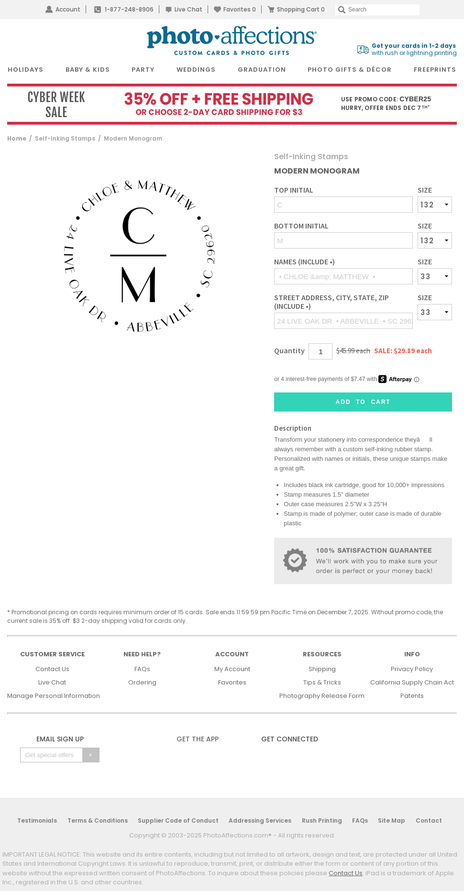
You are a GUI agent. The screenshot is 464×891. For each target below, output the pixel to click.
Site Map (391, 820)
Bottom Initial (301, 225)
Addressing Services (260, 820)
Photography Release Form (322, 695)
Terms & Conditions (97, 820)
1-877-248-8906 (129, 9)
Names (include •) (304, 261)
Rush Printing (322, 820)
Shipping (322, 669)
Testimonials (37, 820)
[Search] (377, 9)
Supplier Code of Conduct (178, 820)
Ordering (142, 682)
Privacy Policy (412, 669)
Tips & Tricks (322, 682)
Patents (412, 695)
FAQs (142, 669)
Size (425, 190)
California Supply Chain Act (412, 682)
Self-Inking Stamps (65, 138)
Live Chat (188, 9)
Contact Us (52, 669)
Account (67, 9)
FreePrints (435, 69)
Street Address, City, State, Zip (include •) (331, 302)
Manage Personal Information (53, 695)
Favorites (239, 9)
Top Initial (293, 190)
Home (16, 138)
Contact (429, 820)
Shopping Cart (301, 9)
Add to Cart (363, 402)
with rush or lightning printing (414, 49)
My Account (232, 669)
